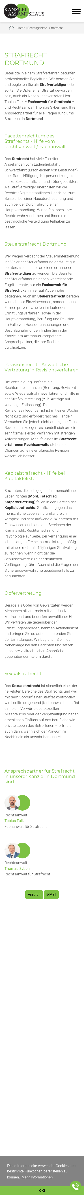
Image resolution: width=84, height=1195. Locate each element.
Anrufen (34, 894)
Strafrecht (56, 28)
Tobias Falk (14, 820)
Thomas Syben (17, 868)
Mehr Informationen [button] (37, 1177)
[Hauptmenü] (76, 12)
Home (21, 28)
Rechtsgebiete (37, 28)
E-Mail (51, 894)
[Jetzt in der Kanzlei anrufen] (76, 1187)
